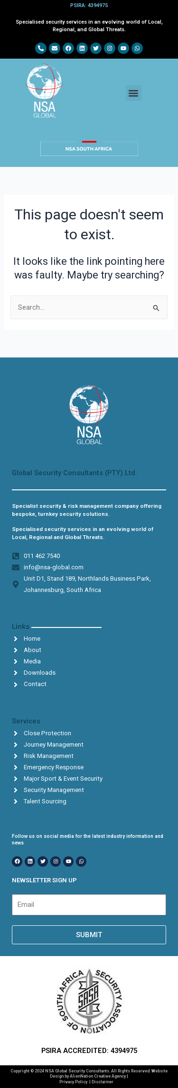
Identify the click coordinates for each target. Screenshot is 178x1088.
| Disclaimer (101, 1081)
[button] (133, 93)
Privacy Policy (73, 1081)
